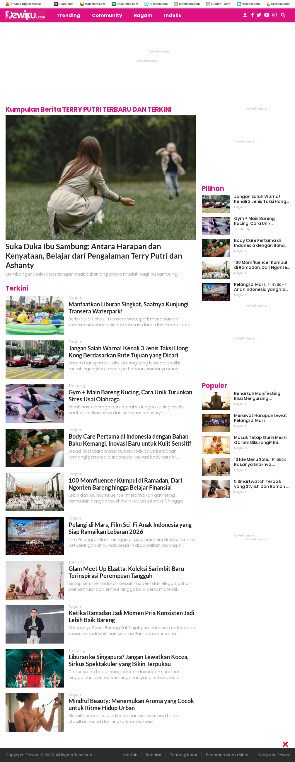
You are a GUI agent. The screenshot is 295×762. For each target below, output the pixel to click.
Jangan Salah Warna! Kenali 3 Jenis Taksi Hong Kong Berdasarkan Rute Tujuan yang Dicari (128, 351)
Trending (68, 15)
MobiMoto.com (189, 4)
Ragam (143, 15)
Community (107, 15)
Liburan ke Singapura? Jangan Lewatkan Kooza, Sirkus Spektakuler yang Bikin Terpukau (129, 660)
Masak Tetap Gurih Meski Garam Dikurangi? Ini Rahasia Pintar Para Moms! (260, 440)
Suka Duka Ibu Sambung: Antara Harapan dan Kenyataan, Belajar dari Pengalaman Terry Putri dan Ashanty (94, 256)
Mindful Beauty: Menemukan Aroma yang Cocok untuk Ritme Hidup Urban (131, 704)
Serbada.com (280, 4)
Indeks (172, 15)
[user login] (244, 17)
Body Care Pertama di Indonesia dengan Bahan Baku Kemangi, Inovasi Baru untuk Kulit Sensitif (130, 440)
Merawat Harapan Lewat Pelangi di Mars (260, 418)
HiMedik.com (251, 4)
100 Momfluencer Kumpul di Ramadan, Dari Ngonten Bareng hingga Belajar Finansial (125, 484)
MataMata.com (95, 4)
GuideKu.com (220, 4)
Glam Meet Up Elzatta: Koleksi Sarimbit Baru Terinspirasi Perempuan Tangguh (126, 572)
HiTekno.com (158, 4)
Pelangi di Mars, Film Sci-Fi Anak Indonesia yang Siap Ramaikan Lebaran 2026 (130, 528)
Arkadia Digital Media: (26, 4)
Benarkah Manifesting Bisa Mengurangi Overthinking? (257, 396)
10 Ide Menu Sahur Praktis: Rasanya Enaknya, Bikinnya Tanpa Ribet (260, 462)
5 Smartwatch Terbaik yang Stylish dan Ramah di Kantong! (262, 484)
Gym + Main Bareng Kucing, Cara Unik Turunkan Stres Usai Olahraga (255, 221)
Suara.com (66, 4)
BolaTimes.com (127, 4)
